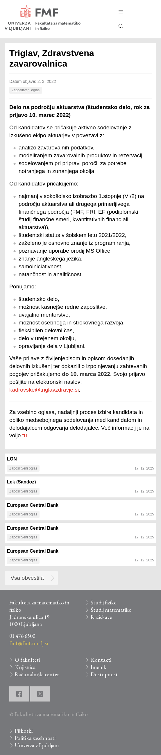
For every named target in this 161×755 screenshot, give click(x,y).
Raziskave (101, 617)
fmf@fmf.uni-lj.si (28, 643)
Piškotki (24, 730)
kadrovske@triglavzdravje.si (44, 390)
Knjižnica (25, 667)
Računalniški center (37, 674)
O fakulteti (27, 659)
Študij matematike (111, 609)
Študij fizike (103, 602)
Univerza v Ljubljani (37, 745)
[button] (121, 12)
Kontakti (101, 659)
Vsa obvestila (27, 578)
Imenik (98, 667)
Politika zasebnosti (35, 738)
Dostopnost (104, 674)
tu (24, 435)
